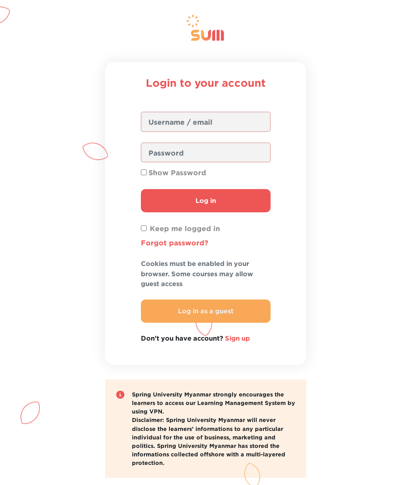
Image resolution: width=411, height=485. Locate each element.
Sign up (237, 338)
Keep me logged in (185, 228)
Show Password (177, 173)
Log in (205, 200)
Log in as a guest (205, 311)
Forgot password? (174, 243)
